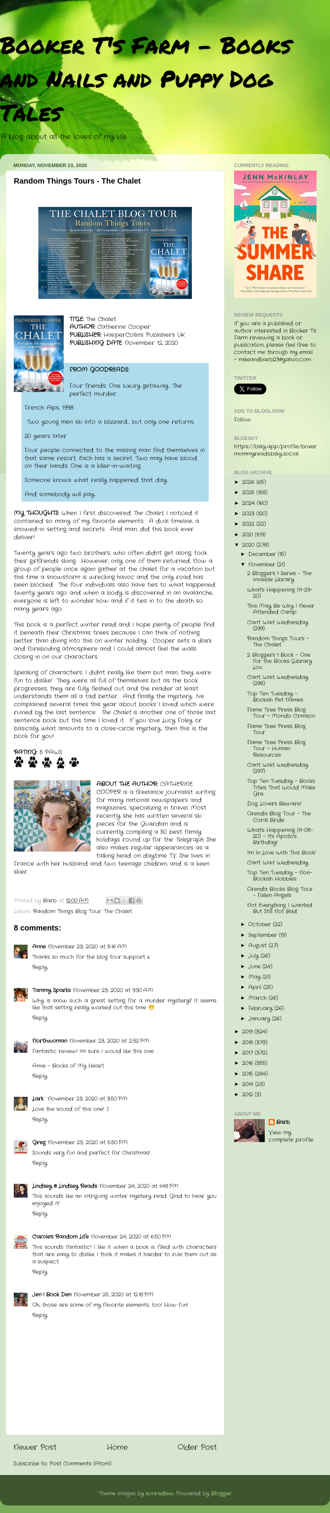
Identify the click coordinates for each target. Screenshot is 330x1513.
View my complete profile (291, 1136)
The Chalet (118, 911)
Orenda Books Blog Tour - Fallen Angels (280, 892)
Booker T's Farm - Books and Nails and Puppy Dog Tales (145, 78)
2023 (249, 513)
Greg (39, 1142)
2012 (248, 1094)
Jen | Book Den (51, 1294)
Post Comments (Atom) (80, 1463)
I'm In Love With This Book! (281, 853)
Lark (38, 1099)
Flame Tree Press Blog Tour (276, 729)
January (260, 1018)
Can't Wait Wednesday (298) (277, 680)
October (260, 924)
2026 (249, 482)
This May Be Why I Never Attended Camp (280, 609)
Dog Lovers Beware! (274, 803)
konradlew (160, 1493)
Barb (283, 1122)
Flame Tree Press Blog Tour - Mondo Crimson (281, 713)
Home (117, 1447)
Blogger (221, 1493)
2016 (248, 1063)
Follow (242, 419)
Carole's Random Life (60, 1237)
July (254, 956)
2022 (249, 524)
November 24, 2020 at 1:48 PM (138, 1186)
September (263, 935)
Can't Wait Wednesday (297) (277, 768)
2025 (249, 492)
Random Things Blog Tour (67, 911)
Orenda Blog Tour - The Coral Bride (279, 817)
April (255, 987)
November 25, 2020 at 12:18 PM (113, 1294)
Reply (39, 967)
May (255, 977)
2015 (248, 1074)
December (263, 554)
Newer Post (34, 1447)
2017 (248, 1053)
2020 (249, 545)
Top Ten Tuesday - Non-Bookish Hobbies (279, 876)
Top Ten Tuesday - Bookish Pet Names (275, 697)
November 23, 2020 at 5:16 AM (87, 946)
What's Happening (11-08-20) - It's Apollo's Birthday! (280, 836)
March (258, 998)
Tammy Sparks (51, 990)
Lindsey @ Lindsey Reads (64, 1186)
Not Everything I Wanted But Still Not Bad (279, 908)
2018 (248, 1042)
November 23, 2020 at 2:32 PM (109, 1041)
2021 (248, 534)
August (258, 945)
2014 (248, 1084)
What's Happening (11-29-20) (280, 593)
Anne (39, 946)
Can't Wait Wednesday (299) (277, 625)
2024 (249, 503)
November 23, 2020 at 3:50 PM (87, 1099)
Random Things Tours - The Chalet (278, 641)
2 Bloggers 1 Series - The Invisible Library (279, 576)
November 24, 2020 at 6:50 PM (131, 1237)
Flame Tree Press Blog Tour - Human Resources (276, 748)
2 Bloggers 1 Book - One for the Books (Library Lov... (279, 661)
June (255, 966)
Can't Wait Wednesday (277, 862)
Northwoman (49, 1041)
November (262, 564)
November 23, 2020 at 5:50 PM (88, 1142)
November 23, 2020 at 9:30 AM (113, 990)
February (261, 1008)
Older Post (197, 1447)
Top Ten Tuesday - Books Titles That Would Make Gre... (281, 787)
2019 (248, 1031)
